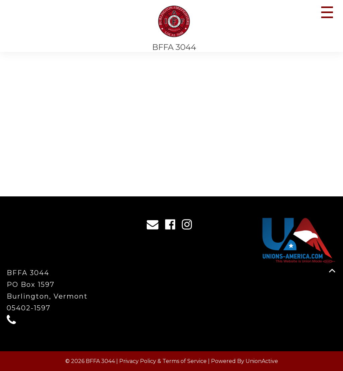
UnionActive (262, 361)
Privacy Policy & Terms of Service (163, 361)
